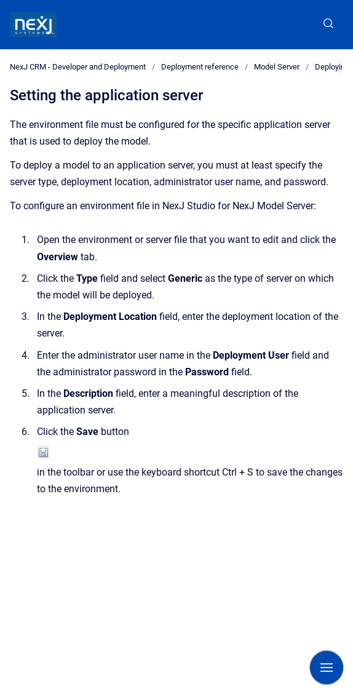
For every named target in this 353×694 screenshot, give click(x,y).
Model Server (276, 66)
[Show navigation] (326, 667)
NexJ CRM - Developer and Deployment (78, 66)
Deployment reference (200, 66)
